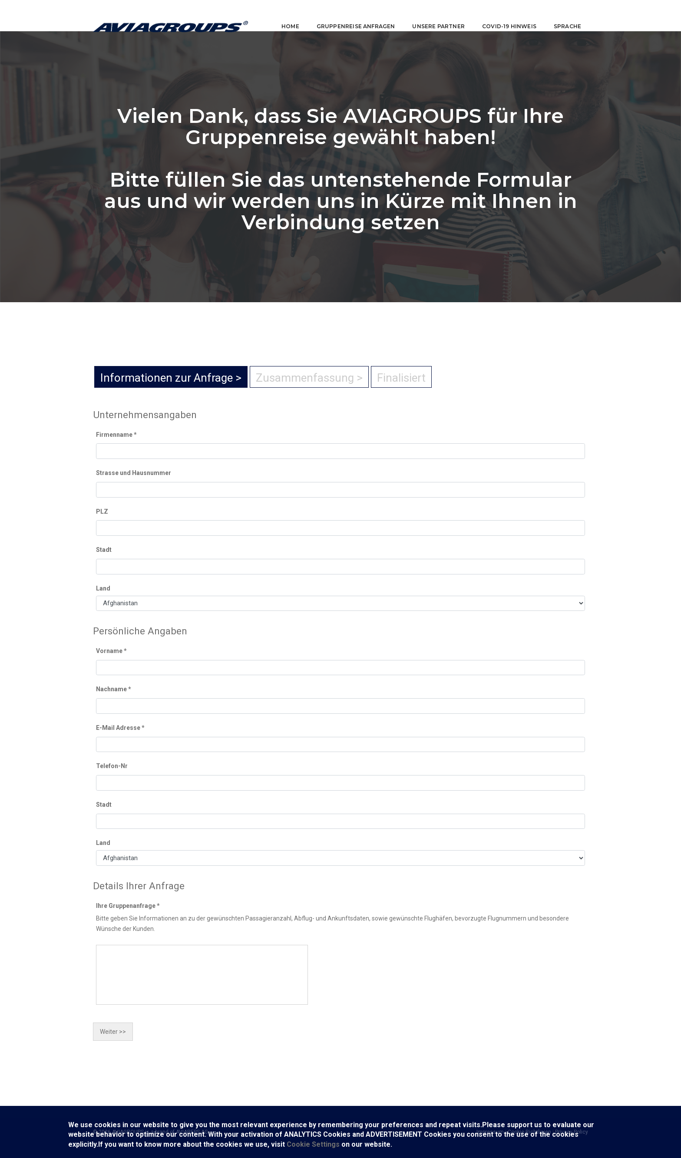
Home (284, 15)
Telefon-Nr (112, 765)
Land (103, 588)
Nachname (113, 689)
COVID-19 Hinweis (503, 15)
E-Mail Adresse (120, 727)
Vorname (111, 650)
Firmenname (116, 434)
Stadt (104, 549)
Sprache (561, 15)
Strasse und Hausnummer (133, 472)
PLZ (102, 511)
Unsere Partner (432, 15)
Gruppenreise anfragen (350, 15)
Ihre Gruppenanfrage (128, 905)
